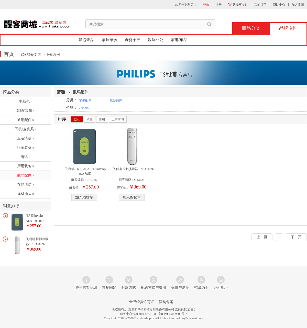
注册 (218, 4)
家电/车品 (179, 40)
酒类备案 (166, 302)
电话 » (26, 157)
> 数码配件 (51, 55)
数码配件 (80, 92)
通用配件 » (25, 120)
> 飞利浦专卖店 (28, 55)
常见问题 (109, 288)
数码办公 (155, 40)
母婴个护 (132, 40)
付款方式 (129, 288)
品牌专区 (288, 28)
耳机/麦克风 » (25, 129)
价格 (102, 119)
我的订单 (260, 4)
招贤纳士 (201, 288)
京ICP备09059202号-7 (172, 314)
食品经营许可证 (141, 302)
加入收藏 (298, 4)
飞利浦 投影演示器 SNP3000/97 (133, 169)
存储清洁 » (25, 184)
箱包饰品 (86, 40)
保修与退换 (180, 288)
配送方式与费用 (153, 288)
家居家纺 (109, 40)
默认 (77, 119)
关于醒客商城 (86, 288)
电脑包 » (25, 101)
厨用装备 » (25, 166)
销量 (89, 119)
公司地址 (221, 288)
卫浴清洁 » (25, 138)
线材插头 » (25, 194)
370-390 (84, 108)
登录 (206, 4)
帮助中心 (279, 4)
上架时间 (118, 119)
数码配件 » (25, 175)
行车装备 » (25, 148)
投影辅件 (116, 100)
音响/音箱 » (26, 111)
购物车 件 (238, 4)
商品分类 (251, 28)
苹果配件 (85, 100)
